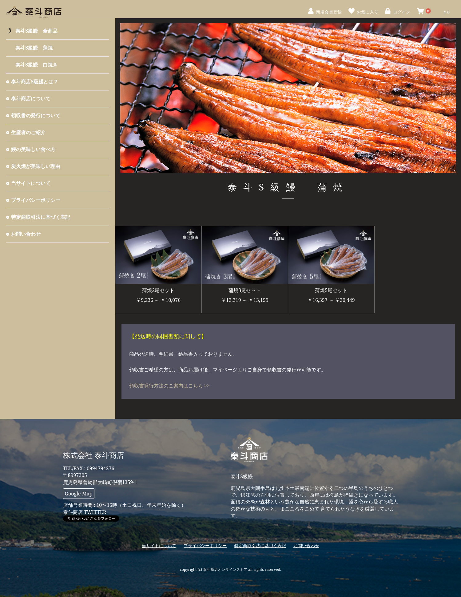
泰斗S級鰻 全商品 (36, 30)
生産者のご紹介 (28, 132)
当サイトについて (30, 183)
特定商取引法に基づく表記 (40, 217)
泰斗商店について (30, 98)
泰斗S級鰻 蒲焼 (34, 47)
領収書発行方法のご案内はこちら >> (169, 385)
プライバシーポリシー (35, 200)
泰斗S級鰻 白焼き (36, 64)
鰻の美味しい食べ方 (33, 149)
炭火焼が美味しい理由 (35, 166)
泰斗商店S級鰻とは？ (34, 81)
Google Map (79, 493)
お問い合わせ (26, 233)
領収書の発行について (35, 115)
